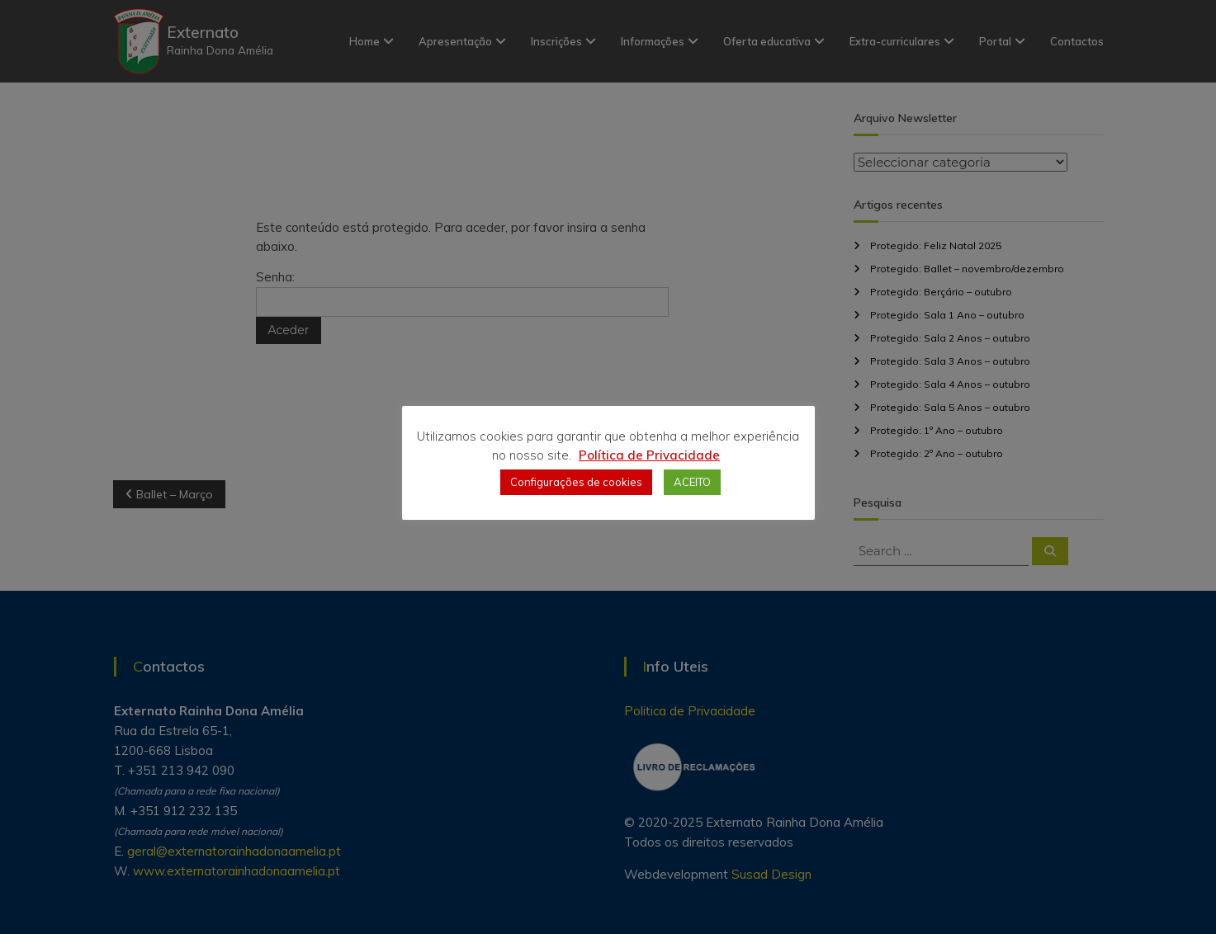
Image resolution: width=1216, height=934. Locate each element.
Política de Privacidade (649, 455)
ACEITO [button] (692, 481)
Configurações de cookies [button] (576, 481)
